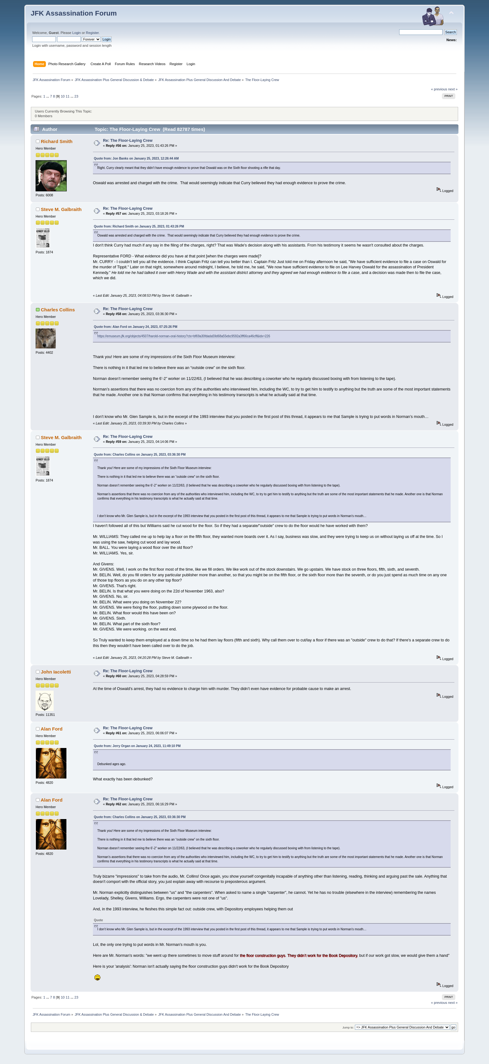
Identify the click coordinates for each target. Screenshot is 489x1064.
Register (92, 33)
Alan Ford (51, 728)
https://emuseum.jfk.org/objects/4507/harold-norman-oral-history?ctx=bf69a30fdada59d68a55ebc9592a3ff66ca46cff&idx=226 (183, 336)
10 (63, 96)
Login (76, 33)
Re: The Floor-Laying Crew (128, 140)
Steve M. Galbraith (61, 209)
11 (67, 96)
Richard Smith (56, 141)
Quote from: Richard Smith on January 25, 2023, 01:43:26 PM (139, 226)
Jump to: (348, 1027)
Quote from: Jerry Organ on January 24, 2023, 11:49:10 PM (137, 746)
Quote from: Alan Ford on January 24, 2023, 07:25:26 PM (135, 326)
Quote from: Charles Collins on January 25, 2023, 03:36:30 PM (140, 454)
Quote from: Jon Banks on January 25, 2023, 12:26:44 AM (136, 158)
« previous (439, 89)
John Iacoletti (56, 671)
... (48, 96)
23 (76, 96)
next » (453, 89)
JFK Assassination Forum (74, 13)
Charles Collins (58, 309)
